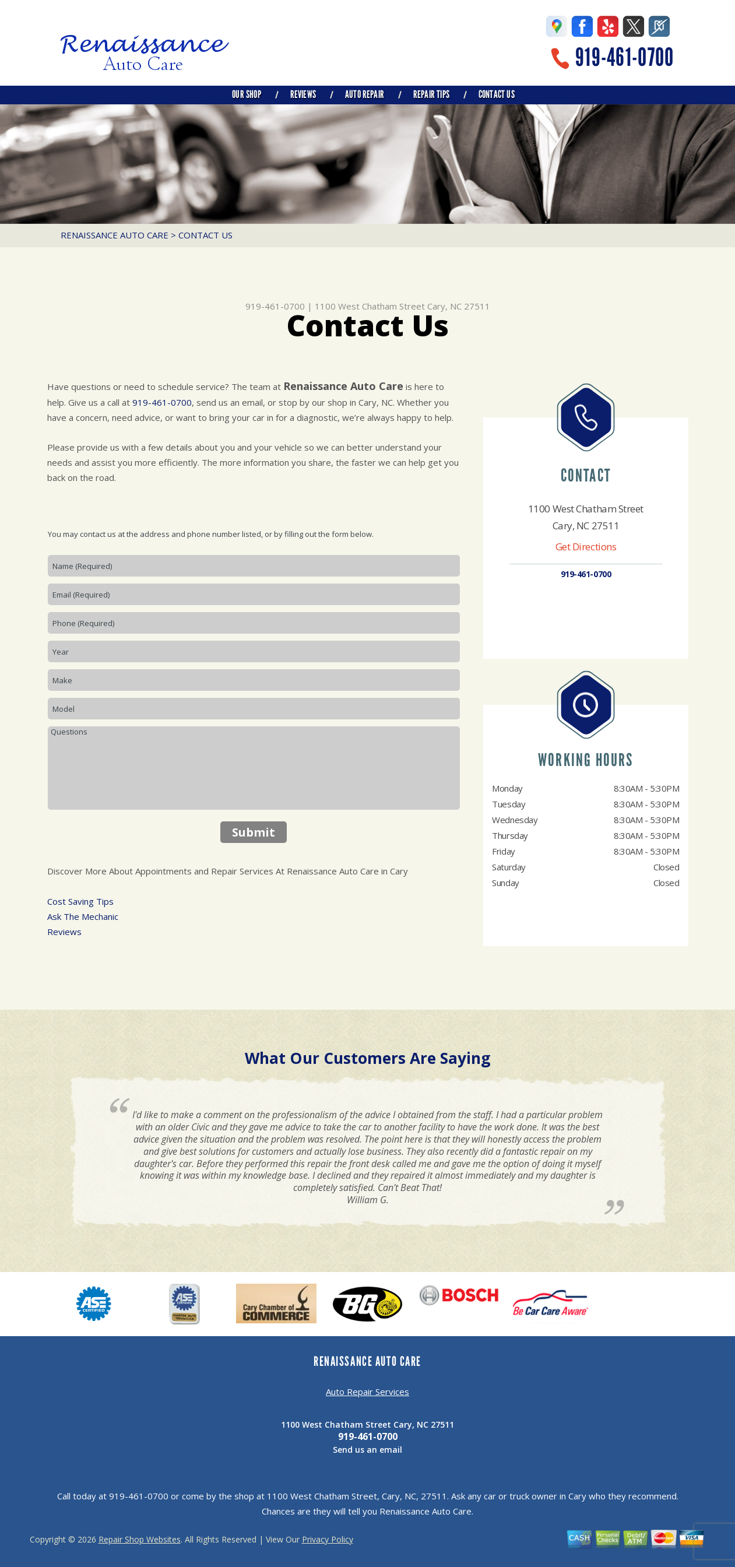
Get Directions (586, 546)
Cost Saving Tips (80, 901)
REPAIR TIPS (431, 94)
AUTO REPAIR (364, 94)
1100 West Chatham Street (370, 306)
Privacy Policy (327, 1539)
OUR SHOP (246, 94)
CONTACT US (497, 94)
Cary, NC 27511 (458, 306)
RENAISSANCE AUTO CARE (114, 235)
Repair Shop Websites (140, 1539)
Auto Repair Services (367, 1391)
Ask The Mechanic (82, 916)
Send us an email (367, 1449)
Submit (253, 832)
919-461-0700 (624, 57)
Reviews (64, 931)
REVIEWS (303, 94)
